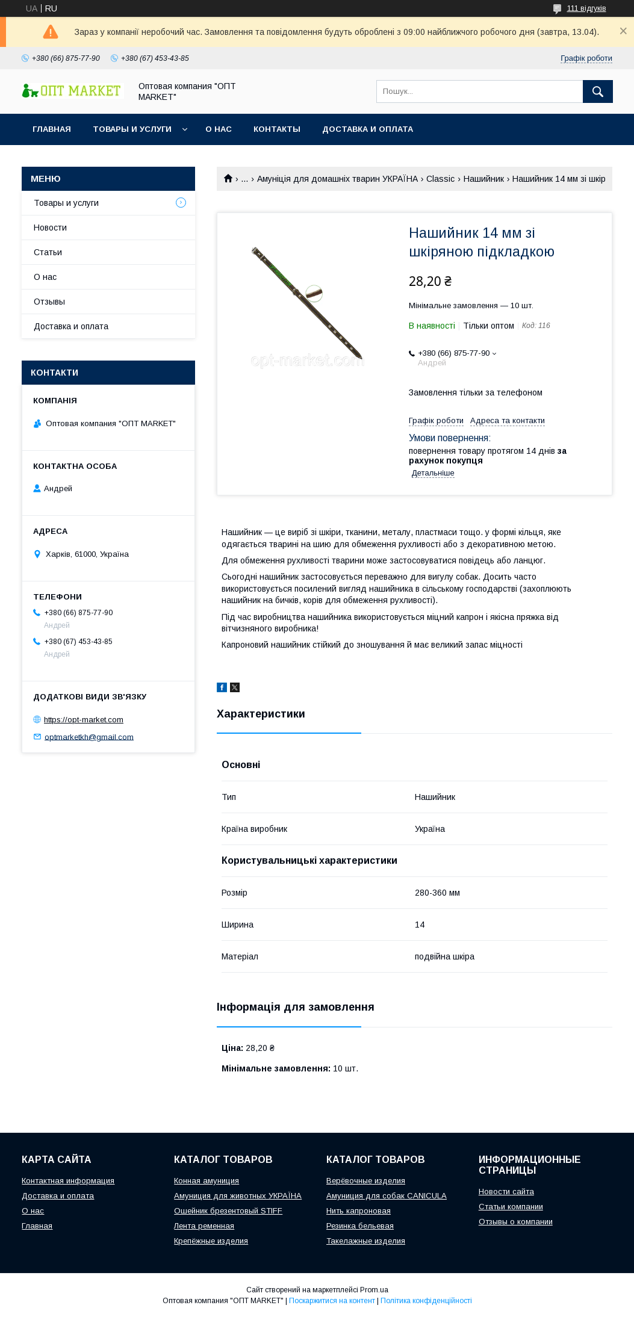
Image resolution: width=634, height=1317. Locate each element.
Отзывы (49, 301)
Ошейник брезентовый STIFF (228, 1210)
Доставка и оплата (367, 129)
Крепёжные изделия (211, 1240)
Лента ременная (204, 1225)
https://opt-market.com (83, 719)
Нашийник (484, 179)
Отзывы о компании (516, 1221)
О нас (218, 129)
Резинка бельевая (360, 1225)
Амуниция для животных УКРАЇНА (238, 1195)
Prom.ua (374, 1290)
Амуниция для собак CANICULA (386, 1195)
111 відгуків (586, 8)
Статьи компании (511, 1206)
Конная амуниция (206, 1180)
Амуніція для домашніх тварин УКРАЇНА (337, 179)
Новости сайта (506, 1191)
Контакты (276, 129)
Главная (52, 129)
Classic (440, 179)
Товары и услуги (132, 129)
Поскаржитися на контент (332, 1301)
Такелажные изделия (365, 1240)
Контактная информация (68, 1180)
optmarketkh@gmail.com (89, 736)
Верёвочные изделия (365, 1180)
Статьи (48, 252)
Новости (50, 227)
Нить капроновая (358, 1210)
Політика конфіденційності (426, 1301)
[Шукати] (598, 91)
